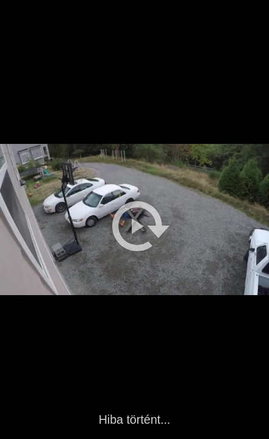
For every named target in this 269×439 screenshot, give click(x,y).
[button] (141, 226)
